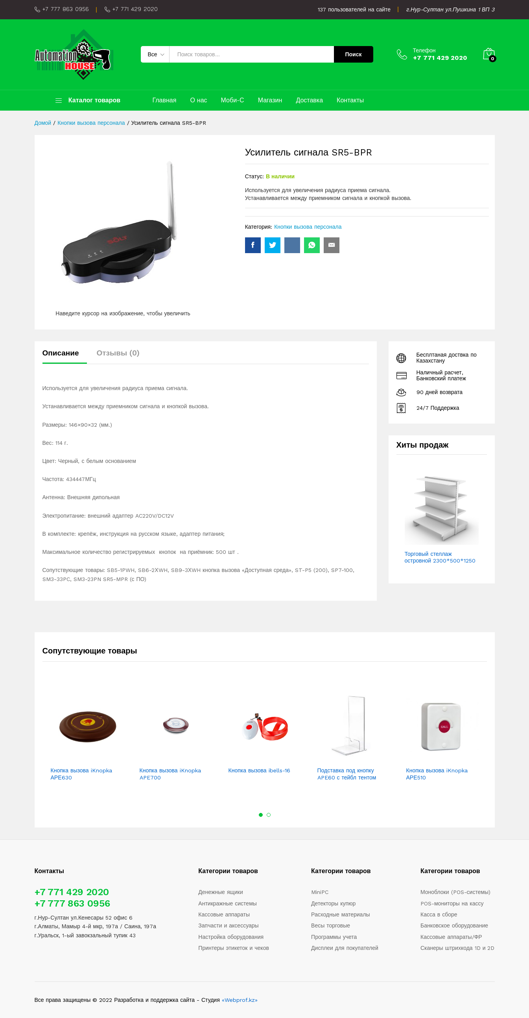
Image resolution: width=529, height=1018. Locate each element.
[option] (86, 736)
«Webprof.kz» (240, 1000)
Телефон (424, 50)
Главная (165, 100)
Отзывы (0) (118, 353)
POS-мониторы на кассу (452, 903)
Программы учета (334, 937)
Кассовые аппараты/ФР (451, 937)
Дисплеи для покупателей (344, 948)
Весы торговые (330, 925)
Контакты (350, 100)
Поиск (353, 54)
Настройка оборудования (231, 937)
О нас (198, 100)
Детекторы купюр (333, 903)
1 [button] (261, 815)
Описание (60, 353)
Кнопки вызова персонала (307, 227)
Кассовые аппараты (224, 914)
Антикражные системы (227, 903)
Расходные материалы (340, 914)
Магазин (270, 100)
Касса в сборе (438, 914)
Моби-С (232, 100)
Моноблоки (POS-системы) (455, 892)
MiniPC (319, 892)
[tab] (64, 356)
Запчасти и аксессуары (228, 925)
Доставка (309, 100)
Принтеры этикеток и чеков (233, 948)
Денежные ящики (220, 892)
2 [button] (269, 815)
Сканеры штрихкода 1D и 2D (457, 948)
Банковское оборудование (454, 925)
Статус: (254, 176)
